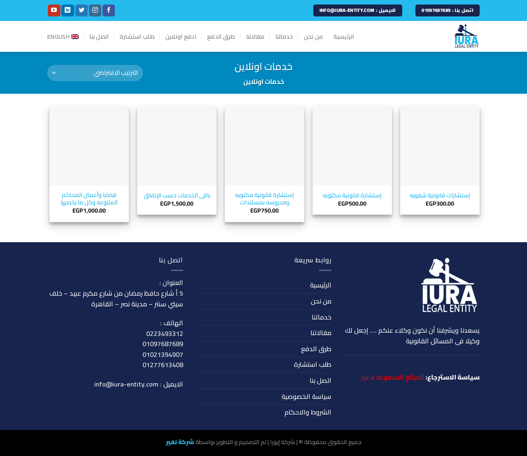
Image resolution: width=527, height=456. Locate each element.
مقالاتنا (255, 36)
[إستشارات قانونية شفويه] (440, 145)
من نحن (313, 36)
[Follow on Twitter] (81, 11)
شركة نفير (180, 441)
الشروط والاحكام (307, 412)
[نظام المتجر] (95, 73)
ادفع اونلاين (181, 36)
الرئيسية (343, 36)
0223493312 (164, 333)
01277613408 (162, 365)
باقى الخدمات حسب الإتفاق (177, 195)
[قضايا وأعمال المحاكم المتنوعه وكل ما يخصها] (89, 145)
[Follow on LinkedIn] (67, 11)
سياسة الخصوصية (306, 396)
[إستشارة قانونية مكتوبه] (352, 145)
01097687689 (162, 344)
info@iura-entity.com (126, 384)
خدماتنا (284, 36)
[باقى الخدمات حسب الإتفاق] (177, 145)
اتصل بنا (99, 36)
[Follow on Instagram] (95, 11)
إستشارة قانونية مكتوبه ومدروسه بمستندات (264, 198)
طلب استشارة (137, 36)
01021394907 (162, 354)
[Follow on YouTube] (54, 11)
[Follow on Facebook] (109, 11)
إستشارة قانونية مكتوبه (352, 195)
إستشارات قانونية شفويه (440, 195)
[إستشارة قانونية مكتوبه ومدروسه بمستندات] (264, 145)
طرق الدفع (221, 36)
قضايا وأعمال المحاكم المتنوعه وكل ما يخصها (89, 198)
